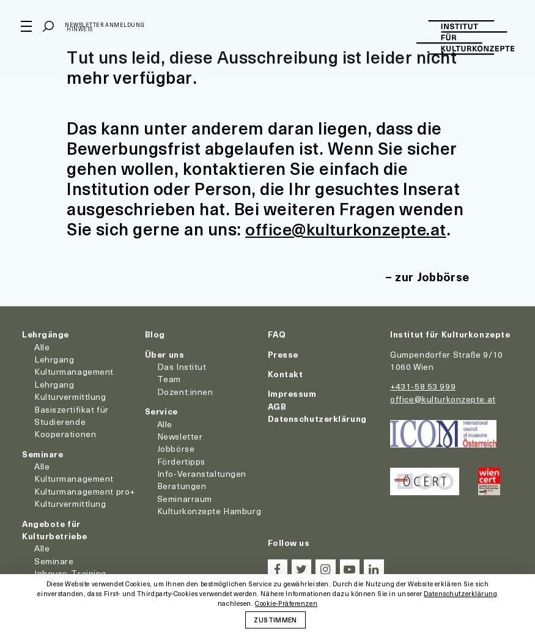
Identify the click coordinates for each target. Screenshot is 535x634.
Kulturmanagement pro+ (84, 490)
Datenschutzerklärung (317, 417)
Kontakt (285, 373)
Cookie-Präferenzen (286, 603)
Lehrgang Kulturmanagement (74, 364)
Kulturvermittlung (70, 503)
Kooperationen (65, 433)
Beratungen (182, 485)
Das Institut (182, 365)
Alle (42, 346)
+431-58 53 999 (423, 386)
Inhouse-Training (70, 573)
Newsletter (180, 435)
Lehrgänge (45, 334)
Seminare (42, 453)
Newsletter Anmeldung (106, 27)
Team (169, 378)
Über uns (164, 353)
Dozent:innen (185, 391)
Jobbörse (175, 448)
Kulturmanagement (74, 478)
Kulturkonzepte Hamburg (209, 510)
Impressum (292, 393)
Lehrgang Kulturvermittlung (70, 389)
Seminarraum (184, 498)
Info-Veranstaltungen (201, 472)
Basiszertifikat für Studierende (71, 414)
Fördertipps (181, 460)
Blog (155, 334)
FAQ (277, 334)
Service (161, 410)
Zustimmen (275, 619)
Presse (283, 353)
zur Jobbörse (431, 277)
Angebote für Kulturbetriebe (54, 529)
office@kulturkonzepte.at (348, 228)
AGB (277, 405)
